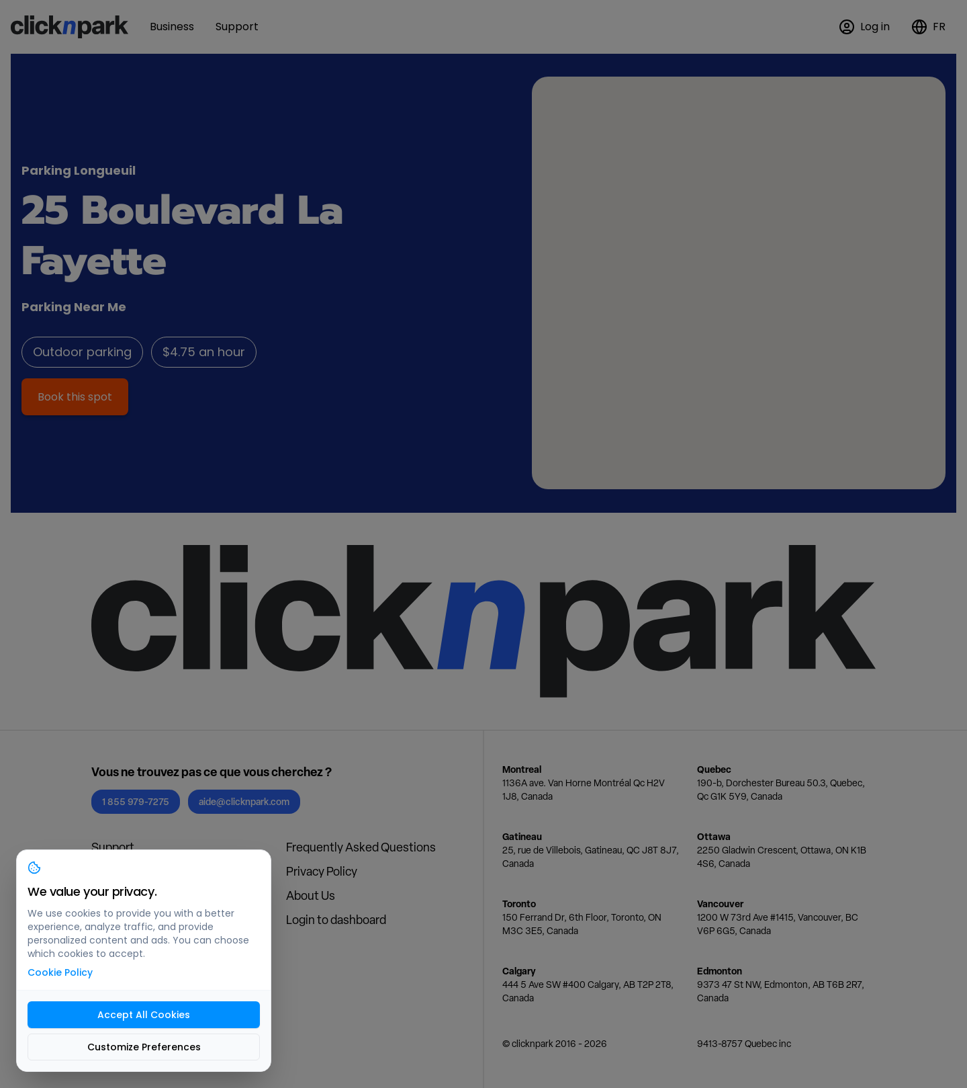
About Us (310, 895)
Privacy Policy (321, 871)
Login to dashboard (336, 919)
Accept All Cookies (143, 1014)
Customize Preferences (144, 1047)
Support (112, 847)
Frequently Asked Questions (361, 847)
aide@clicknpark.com (244, 801)
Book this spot (75, 397)
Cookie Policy (60, 972)
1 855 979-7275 (135, 801)
